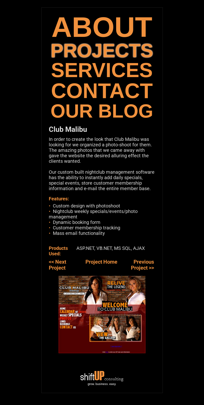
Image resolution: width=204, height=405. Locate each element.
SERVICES (102, 70)
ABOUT (101, 27)
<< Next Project (57, 265)
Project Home (101, 262)
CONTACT (102, 91)
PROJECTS (101, 50)
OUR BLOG (101, 111)
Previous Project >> (142, 265)
